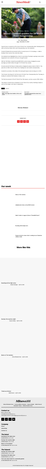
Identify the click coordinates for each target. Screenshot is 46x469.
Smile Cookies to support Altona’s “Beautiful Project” (27, 215)
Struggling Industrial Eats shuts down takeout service (33, 94)
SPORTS (7, 88)
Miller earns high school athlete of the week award (11, 94)
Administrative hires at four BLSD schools (24, 205)
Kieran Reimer (24, 40)
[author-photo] (5, 284)
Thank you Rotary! (6, 391)
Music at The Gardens (20, 194)
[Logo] (23, 2)
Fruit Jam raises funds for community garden (12, 458)
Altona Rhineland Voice (16, 356)
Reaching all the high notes (21, 225)
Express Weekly (12, 320)
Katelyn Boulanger (14, 284)
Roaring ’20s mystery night (8, 319)
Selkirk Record (11, 392)
